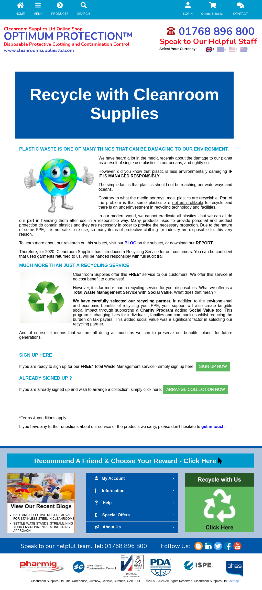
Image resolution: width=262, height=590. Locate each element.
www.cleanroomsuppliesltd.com (39, 50)
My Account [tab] (135, 478)
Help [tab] (135, 503)
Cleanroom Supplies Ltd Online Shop (43, 29)
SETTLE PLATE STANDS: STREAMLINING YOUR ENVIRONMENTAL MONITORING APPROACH (43, 527)
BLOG (130, 243)
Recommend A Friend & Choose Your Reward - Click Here (125, 461)
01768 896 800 (211, 31)
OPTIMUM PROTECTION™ (68, 36)
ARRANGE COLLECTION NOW (195, 389)
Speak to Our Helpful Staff (208, 41)
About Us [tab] (135, 527)
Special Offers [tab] (135, 515)
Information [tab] (135, 491)
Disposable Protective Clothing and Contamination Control (66, 44)
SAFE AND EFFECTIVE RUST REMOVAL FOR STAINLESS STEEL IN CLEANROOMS (43, 516)
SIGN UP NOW (213, 366)
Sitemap (233, 581)
